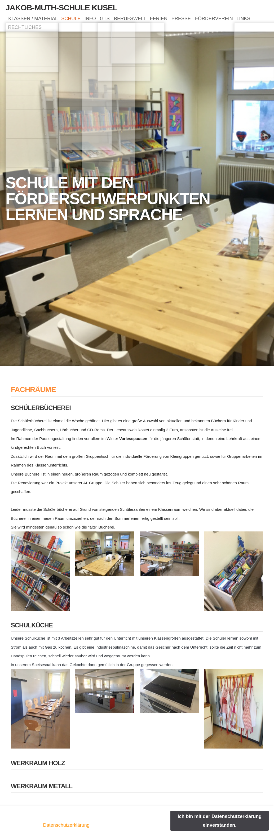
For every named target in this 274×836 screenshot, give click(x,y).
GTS (118, 20)
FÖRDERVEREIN (243, 20)
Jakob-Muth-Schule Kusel (61, 7)
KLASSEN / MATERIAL (34, 20)
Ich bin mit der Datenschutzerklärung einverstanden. (220, 821)
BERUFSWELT (147, 20)
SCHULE (76, 20)
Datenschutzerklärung (66, 825)
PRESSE (206, 20)
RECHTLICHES (48, 31)
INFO (99, 20)
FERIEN (180, 20)
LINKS (16, 31)
